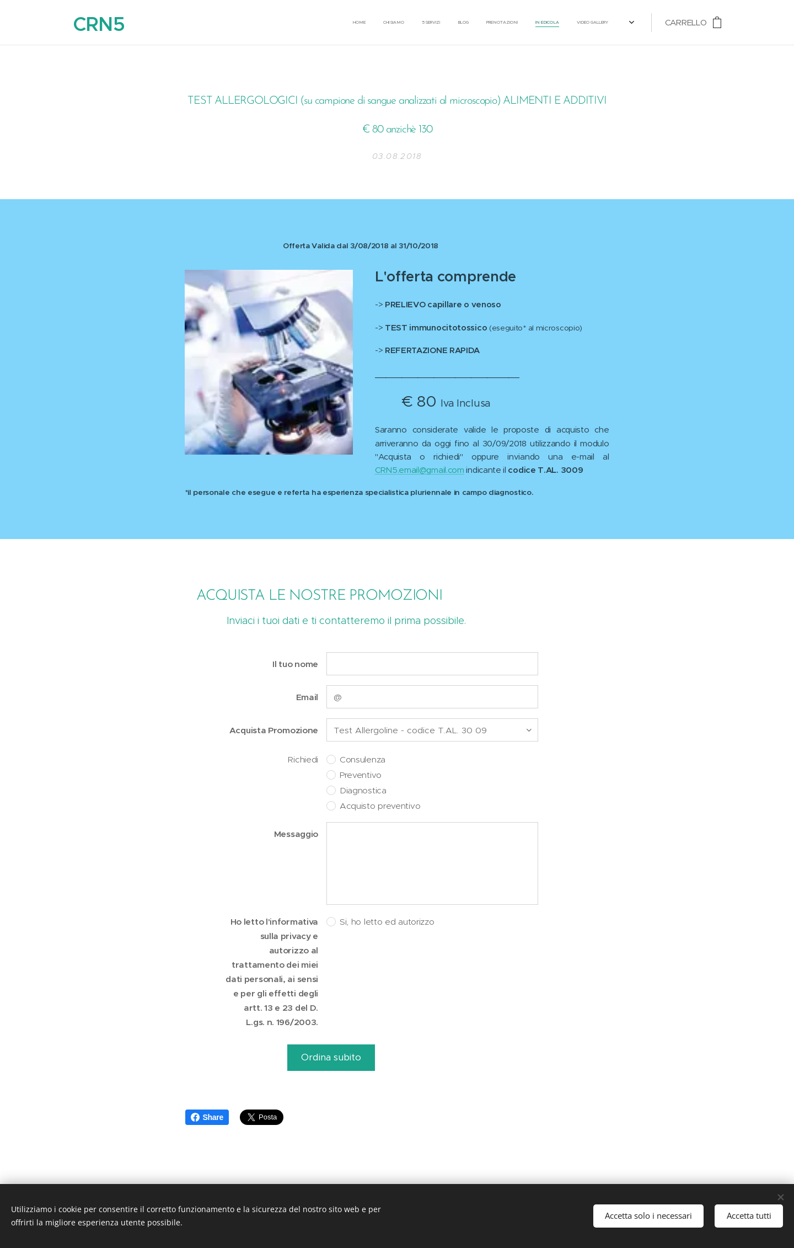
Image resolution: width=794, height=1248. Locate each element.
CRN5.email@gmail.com (419, 470)
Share (207, 1117)
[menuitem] (422, 22)
